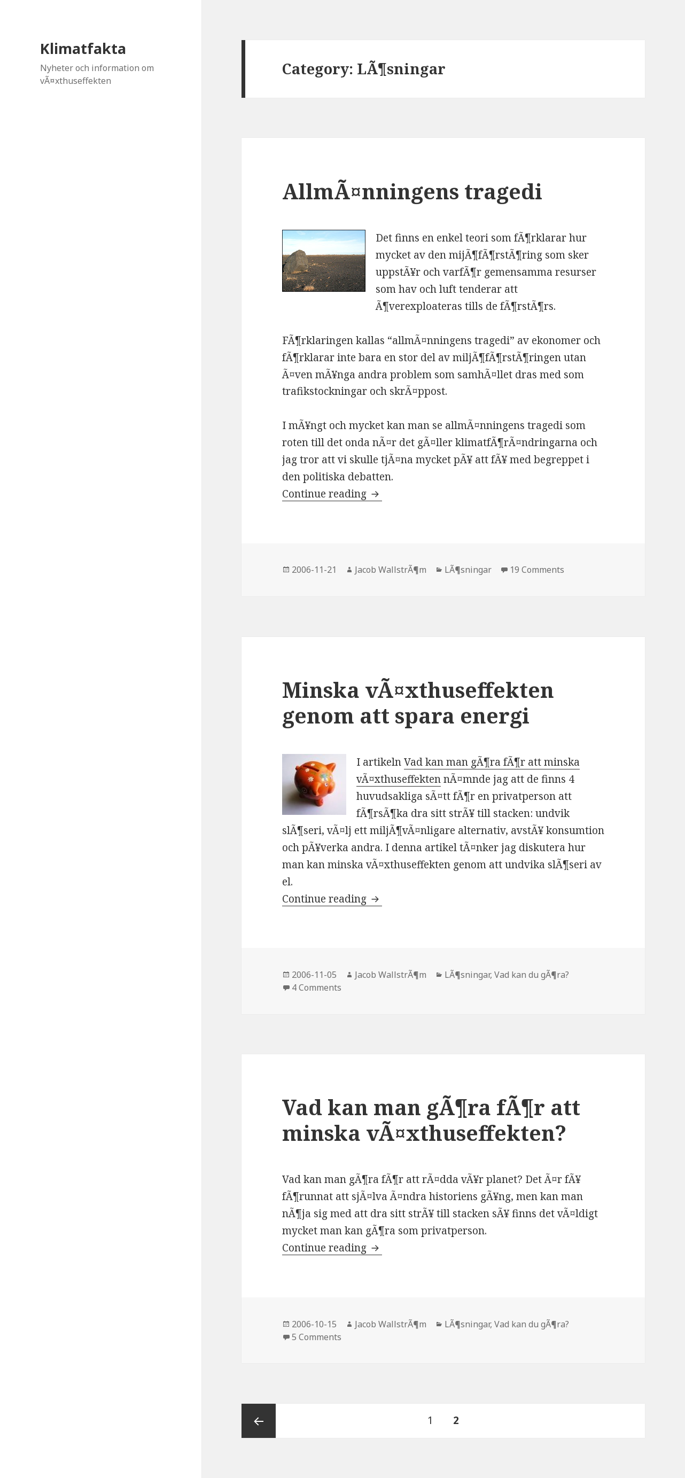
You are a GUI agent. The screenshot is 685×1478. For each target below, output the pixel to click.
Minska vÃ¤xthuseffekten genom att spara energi (418, 702)
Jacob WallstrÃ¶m (390, 569)
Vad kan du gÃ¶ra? (531, 975)
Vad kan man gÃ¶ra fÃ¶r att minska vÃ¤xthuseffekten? (431, 1120)
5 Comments (316, 1337)
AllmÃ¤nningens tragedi (412, 191)
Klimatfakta (83, 48)
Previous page (259, 1421)
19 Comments (537, 569)
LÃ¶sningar (468, 569)
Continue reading (332, 494)
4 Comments (316, 987)
